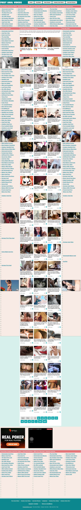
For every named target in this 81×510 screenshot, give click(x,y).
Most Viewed (47, 2)
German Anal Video (68, 242)
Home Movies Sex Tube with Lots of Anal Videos (54, 391)
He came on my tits (24, 186)
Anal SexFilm (5, 48)
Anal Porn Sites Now (23, 12)
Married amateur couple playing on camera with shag (25, 86)
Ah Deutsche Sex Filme (24, 16)
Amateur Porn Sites (71, 12)
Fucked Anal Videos (7, 25)
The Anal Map (53, 9)
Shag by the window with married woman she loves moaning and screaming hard (54, 290)
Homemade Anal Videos (56, 20)
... (36, 421)
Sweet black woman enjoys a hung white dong (54, 187)
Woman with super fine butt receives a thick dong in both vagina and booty (26, 171)
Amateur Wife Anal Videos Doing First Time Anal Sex (54, 374)
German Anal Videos (7, 186)
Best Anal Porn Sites (7, 20)
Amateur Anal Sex (6, 195)
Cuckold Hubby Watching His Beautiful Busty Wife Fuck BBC (53, 409)
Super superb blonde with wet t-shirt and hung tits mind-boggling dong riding (54, 307)
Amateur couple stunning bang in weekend (26, 357)
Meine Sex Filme (6, 191)
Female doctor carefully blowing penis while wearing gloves (39, 239)
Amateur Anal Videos (59, 2)
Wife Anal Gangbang (55, 14)
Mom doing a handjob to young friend (25, 408)
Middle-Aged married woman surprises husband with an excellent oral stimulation (40, 86)
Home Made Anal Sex (7, 251)
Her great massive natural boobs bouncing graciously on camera (26, 120)
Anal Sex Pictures (71, 2)
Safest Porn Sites (38, 16)
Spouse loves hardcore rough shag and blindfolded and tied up (26, 222)
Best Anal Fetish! (70, 9)
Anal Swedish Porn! (68, 110)
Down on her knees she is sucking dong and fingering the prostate (40, 256)
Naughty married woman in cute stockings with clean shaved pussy (40, 154)
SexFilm (65, 261)
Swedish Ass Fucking (7, 112)
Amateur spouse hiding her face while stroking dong (40, 221)
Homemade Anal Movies (40, 10)
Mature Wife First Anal (8, 188)
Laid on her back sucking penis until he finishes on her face (40, 290)
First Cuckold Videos (39, 22)
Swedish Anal (5, 14)
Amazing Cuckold (70, 16)
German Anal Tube (68, 176)
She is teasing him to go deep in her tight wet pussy (40, 340)
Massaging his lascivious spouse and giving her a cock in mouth (40, 273)
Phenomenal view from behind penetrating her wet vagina (54, 239)
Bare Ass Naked (38, 14)
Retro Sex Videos (70, 20)
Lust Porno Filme (70, 14)
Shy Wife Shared (6, 16)
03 (42, 418)
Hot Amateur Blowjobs (8, 18)
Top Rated (38, 2)
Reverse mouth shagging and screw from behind (40, 204)
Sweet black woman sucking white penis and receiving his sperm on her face (40, 137)
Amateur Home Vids (65, 500)
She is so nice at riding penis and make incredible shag (54, 273)
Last (40, 421)
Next (45, 421)
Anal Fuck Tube (6, 22)
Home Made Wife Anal (7, 160)
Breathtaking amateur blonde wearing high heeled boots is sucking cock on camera (54, 120)
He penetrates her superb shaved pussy (40, 357)
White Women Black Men (56, 24)
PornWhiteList (70, 18)
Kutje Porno (21, 18)
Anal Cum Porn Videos (8, 168)
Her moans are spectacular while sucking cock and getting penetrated (54, 154)
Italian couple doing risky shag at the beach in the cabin (53, 358)
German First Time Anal (8, 238)
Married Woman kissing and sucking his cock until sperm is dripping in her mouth (26, 256)
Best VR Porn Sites (55, 18)
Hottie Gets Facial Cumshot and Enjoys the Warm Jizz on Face (40, 375)
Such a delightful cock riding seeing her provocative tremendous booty (39, 69)
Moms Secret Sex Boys (8, 176)
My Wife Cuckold (38, 20)
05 (49, 418)
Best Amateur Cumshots (24, 24)
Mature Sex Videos (7, 172)
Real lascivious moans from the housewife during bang (54, 221)
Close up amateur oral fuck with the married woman (26, 102)
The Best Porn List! (7, 12)
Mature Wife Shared (7, 166)
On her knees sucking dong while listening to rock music (40, 324)
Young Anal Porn (38, 12)
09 (25, 421)
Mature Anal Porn (6, 10)
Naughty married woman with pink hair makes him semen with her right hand (26, 205)
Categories (44, 500)
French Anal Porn (6, 190)
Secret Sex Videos (39, 25)
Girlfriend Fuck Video (7, 95)
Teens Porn (53, 16)
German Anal (5, 178)
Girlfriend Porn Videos (24, 25)
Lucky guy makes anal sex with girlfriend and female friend (40, 409)
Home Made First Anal (8, 40)
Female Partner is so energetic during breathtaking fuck (25, 324)
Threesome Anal (70, 22)
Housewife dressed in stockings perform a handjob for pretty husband (54, 137)
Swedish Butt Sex (67, 89)
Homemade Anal (67, 42)
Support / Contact (33, 503)
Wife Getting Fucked (7, 24)
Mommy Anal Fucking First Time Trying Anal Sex (26, 374)
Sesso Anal (5, 184)
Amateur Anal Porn (23, 22)
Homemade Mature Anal (69, 255)
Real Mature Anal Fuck (72, 25)
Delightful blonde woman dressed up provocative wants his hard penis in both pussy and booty (26, 239)
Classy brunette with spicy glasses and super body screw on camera (54, 171)
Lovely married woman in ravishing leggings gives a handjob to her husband (54, 86)
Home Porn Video (6, 164)
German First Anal (6, 265)
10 (29, 421)
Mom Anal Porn (6, 174)
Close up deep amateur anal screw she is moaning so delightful (54, 256)
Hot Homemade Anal (7, 170)
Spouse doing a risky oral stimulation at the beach (40, 306)
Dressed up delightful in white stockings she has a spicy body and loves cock (26, 273)
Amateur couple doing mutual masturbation (25, 340)
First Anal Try (21, 10)
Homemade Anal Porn (8, 9)
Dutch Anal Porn (38, 9)
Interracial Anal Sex (23, 14)
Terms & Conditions (47, 503)
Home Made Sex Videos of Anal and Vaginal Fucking (40, 391)
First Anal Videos (15, 500)
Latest (30, 2)
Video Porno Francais (23, 20)
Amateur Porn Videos (54, 500)
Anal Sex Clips (54, 25)
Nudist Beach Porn (7, 182)
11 (33, 421)
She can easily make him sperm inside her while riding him (39, 120)
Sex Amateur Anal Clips (56, 12)
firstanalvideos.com (27, 507)
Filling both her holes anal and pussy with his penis (26, 68)
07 (56, 418)
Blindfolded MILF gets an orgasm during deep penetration (26, 290)
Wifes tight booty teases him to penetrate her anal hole (53, 69)
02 (38, 418)
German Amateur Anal (69, 48)
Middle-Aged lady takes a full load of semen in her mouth (53, 205)
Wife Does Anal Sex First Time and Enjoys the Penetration (26, 392)
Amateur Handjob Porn (40, 24)
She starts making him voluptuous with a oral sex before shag (54, 324)
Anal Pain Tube (22, 9)
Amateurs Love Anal (55, 22)
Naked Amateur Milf (7, 180)
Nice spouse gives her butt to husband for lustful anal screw (40, 171)
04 (45, 418)
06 (52, 418)
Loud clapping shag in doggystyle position (39, 187)
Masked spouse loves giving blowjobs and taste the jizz (40, 103)
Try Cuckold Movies (39, 18)
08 (22, 421)
